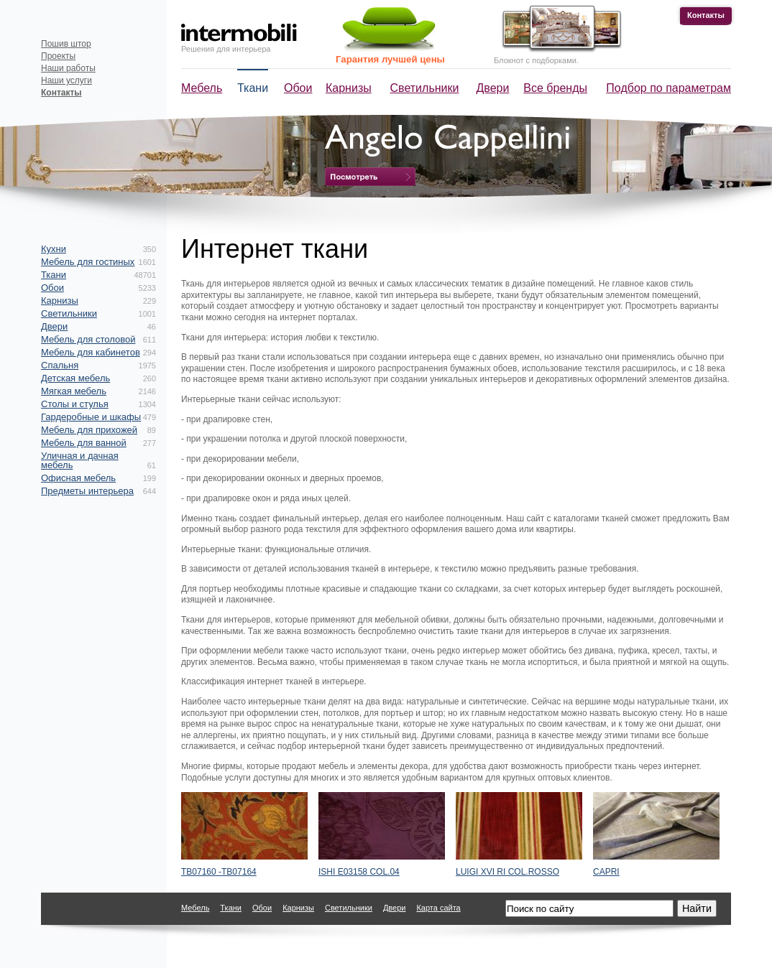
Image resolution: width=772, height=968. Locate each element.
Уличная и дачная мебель (80, 460)
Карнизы (349, 88)
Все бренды (555, 88)
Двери (493, 88)
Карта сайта (438, 907)
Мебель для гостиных (87, 261)
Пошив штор (66, 44)
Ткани (252, 88)
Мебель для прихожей (89, 429)
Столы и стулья (75, 404)
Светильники (424, 88)
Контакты (706, 15)
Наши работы (68, 68)
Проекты (58, 56)
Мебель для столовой (88, 339)
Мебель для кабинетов (90, 352)
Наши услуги (66, 80)
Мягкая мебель (73, 391)
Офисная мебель (78, 478)
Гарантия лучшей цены (390, 59)
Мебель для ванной (84, 442)
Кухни (53, 248)
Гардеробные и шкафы (91, 416)
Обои (298, 88)
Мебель (201, 88)
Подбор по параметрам (668, 88)
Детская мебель (75, 378)
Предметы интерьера (87, 490)
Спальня (59, 365)
